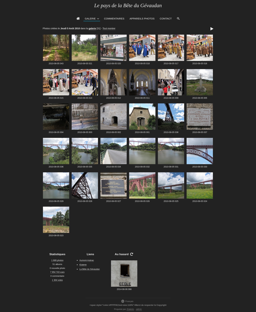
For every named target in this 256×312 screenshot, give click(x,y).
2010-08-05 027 (113, 201)
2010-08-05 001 (142, 132)
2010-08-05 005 (199, 98)
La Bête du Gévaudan (89, 269)
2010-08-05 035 (84, 166)
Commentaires (114, 18)
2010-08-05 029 (56, 201)
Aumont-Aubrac (86, 260)
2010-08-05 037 (199, 132)
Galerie (90, 18)
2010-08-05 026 (142, 201)
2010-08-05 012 (113, 98)
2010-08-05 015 (56, 98)
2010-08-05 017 (171, 63)
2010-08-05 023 (56, 235)
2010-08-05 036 (56, 166)
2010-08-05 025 (171, 201)
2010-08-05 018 (142, 63)
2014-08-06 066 (124, 289)
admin (139, 309)
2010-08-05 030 (199, 166)
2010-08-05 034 (113, 166)
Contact (166, 18)
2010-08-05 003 (84, 132)
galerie (92, 28)
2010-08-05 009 (171, 98)
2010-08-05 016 (199, 63)
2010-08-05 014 (84, 98)
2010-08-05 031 (171, 166)
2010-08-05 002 (113, 132)
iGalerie (83, 264)
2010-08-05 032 (142, 166)
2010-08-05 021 (84, 63)
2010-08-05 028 (84, 201)
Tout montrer (109, 28)
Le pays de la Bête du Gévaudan (128, 5)
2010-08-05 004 (56, 132)
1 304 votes (57, 280)
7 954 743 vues (57, 272)
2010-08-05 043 (56, 63)
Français (127, 301)
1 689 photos (57, 260)
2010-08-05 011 (142, 98)
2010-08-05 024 (199, 201)
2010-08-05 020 (113, 63)
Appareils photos (141, 18)
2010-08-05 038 (171, 132)
